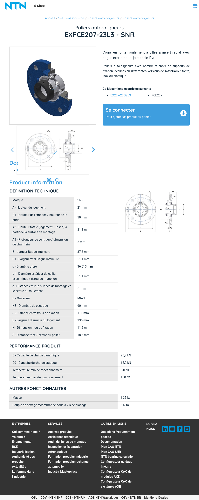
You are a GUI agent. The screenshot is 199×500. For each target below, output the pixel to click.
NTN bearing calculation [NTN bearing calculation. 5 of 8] (117, 456)
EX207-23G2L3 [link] (120, 95)
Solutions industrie (71, 18)
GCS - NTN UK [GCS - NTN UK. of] (75, 497)
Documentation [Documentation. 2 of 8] (111, 442)
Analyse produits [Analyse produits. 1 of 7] (60, 432)
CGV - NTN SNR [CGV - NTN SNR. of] (51, 497)
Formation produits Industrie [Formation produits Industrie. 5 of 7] (68, 456)
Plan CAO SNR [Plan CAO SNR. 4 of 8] (111, 452)
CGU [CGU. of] (34, 497)
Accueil (50, 18)
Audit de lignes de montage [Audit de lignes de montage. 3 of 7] (67, 442)
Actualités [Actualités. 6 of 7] (19, 466)
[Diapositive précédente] (12, 150)
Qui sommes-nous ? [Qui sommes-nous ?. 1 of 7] (26, 432)
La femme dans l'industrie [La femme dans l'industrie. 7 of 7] (23, 474)
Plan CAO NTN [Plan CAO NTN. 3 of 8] (111, 447)
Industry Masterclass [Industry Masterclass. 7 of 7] (62, 471)
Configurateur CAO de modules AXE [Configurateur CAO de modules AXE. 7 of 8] (116, 474)
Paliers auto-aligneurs (103, 18)
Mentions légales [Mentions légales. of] (156, 497)
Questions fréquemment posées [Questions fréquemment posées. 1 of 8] (118, 434)
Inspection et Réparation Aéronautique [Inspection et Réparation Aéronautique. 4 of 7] (65, 449)
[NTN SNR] (15, 6)
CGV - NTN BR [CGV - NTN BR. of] (131, 497)
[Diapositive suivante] (93, 150)
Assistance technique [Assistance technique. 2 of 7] (63, 437)
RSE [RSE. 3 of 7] (15, 447)
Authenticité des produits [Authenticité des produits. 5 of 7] (23, 459)
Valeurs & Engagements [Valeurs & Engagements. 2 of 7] (21, 439)
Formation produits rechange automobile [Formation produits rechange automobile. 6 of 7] (68, 464)
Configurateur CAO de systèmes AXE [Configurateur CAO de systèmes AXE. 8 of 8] (116, 484)
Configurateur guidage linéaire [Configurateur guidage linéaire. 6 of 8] (116, 464)
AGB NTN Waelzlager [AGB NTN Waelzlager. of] (103, 497)
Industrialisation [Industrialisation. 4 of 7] (23, 452)
